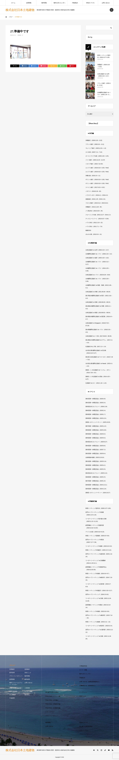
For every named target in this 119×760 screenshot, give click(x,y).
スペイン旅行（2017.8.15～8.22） (96, 187)
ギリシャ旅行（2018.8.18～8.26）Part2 (97, 179)
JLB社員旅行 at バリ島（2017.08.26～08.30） (99, 336)
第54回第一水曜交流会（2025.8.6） (96, 445)
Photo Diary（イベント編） (53, 696)
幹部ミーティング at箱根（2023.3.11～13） (98, 622)
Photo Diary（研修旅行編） (53, 704)
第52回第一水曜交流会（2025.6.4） (96, 453)
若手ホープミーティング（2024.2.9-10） (97, 594)
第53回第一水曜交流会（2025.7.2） (96, 449)
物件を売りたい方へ (59, 3)
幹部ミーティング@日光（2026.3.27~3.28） (99, 508)
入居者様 (27, 688)
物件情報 (44, 3)
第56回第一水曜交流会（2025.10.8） (96, 430)
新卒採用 (12, 672)
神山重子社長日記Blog (51, 692)
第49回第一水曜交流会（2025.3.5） (96, 469)
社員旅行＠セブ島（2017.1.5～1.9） (96, 346)
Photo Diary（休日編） (52, 700)
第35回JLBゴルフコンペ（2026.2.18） (97, 406)
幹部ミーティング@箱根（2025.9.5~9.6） (98, 535)
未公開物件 (12, 694)
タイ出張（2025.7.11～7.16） (94, 152)
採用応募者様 (13, 691)
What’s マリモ (90, 3)
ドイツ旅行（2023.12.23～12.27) (95, 160)
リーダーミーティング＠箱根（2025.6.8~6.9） (99, 546)
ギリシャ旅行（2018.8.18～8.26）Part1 (97, 183)
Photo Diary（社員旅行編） (53, 708)
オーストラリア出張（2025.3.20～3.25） (98, 156)
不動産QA (75, 3)
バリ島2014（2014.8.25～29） (94, 211)
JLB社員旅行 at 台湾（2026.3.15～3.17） (98, 250)
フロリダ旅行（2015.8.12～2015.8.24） (97, 203)
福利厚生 (27, 694)
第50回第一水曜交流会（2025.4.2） (96, 465)
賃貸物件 (27, 669)
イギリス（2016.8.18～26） (94, 191)
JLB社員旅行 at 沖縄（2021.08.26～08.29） (98, 291)
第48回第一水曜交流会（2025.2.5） (96, 477)
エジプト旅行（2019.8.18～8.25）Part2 (97, 167)
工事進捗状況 (83, 666)
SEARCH (111, 10)
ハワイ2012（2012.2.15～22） (94, 222)
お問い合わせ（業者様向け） (87, 685)
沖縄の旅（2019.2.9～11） (93, 175)
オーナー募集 (28, 691)
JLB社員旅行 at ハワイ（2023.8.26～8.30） (98, 274)
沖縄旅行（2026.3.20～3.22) (94, 140)
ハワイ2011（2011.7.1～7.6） (94, 226)
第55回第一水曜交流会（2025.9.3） (96, 434)
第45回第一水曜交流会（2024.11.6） (96, 488)
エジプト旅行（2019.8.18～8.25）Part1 (97, 171)
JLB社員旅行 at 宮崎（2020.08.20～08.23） (98, 302)
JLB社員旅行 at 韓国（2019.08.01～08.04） (98, 312)
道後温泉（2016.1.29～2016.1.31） (96, 199)
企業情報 (28, 3)
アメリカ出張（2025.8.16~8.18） (95, 532)
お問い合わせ (106, 3)
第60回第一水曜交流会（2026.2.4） (96, 410)
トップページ (83, 692)
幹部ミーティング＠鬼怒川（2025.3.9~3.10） (99, 550)
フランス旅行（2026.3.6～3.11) (95, 144)
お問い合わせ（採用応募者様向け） (89, 681)
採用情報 (12, 679)
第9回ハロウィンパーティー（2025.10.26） (98, 422)
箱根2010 (88, 230)
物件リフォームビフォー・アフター (15, 683)
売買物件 (12, 669)
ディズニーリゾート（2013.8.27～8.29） (98, 218)
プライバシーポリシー (15, 676)
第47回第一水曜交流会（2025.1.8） (96, 481)
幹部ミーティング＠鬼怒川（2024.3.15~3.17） (99, 590)
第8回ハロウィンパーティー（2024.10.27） (98, 492)
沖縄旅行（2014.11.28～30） (94, 207)
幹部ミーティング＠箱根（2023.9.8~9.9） (98, 611)
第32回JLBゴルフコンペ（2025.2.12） (97, 473)
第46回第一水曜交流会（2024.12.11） (97, 485)
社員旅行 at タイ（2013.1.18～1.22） (96, 383)
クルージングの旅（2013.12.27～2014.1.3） (98, 214)
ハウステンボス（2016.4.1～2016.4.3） (97, 195)
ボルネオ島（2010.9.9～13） (94, 234)
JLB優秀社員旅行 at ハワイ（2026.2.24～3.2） (99, 254)
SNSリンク (28, 672)
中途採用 (12, 698)
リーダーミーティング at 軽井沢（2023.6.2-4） (99, 625)
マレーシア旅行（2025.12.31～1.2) (96, 148)
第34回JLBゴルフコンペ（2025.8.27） (97, 441)
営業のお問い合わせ (15, 688)
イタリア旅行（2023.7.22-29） (95, 164)
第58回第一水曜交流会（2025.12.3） (96, 418)
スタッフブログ (49, 712)
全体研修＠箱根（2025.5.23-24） (95, 457)
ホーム (13, 3)
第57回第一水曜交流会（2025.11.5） (96, 426)
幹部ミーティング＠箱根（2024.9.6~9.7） (98, 573)
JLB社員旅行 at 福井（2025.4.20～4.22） (98, 258)
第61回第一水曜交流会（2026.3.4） (96, 402)
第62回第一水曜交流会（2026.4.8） (96, 398)
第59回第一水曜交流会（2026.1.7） (96, 414)
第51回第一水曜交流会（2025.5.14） (96, 461)
